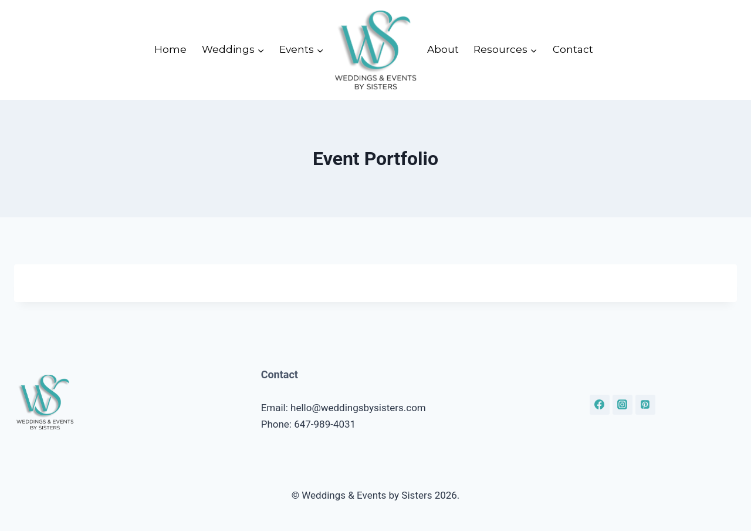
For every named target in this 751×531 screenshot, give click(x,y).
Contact (573, 49)
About (443, 49)
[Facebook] (600, 405)
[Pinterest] (645, 405)
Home (170, 49)
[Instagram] (622, 405)
